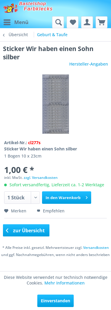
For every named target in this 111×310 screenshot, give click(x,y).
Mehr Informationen (64, 283)
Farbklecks (38, 9)
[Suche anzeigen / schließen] (58, 22)
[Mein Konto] (87, 22)
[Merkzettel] (72, 22)
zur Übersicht (25, 230)
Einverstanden (55, 300)
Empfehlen (51, 211)
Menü (16, 22)
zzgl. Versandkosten (41, 177)
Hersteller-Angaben (88, 64)
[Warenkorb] (101, 22)
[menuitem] (15, 22)
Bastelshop (32, 3)
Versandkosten (96, 247)
